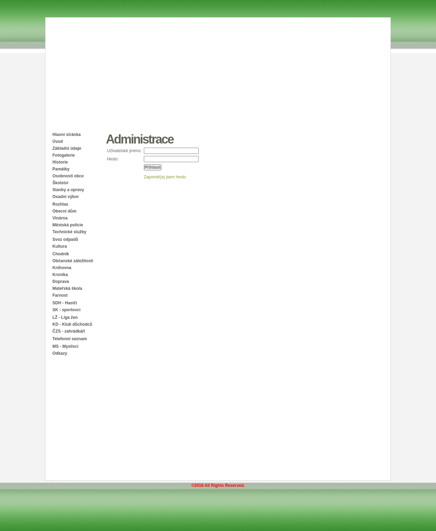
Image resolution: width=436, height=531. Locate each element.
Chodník (60, 254)
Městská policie (67, 225)
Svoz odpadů (65, 239)
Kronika (60, 274)
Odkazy (59, 353)
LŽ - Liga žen (65, 317)
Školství (60, 182)
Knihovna (61, 267)
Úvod (57, 141)
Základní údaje (66, 148)
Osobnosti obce (68, 176)
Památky (60, 169)
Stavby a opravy (68, 189)
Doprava (60, 281)
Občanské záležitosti (72, 260)
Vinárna (60, 218)
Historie (60, 162)
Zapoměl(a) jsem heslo (165, 177)
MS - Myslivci (65, 346)
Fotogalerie (63, 155)
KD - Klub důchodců (72, 324)
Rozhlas (60, 204)
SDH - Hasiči (64, 303)
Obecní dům (64, 211)
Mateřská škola (67, 288)
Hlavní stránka (66, 134)
